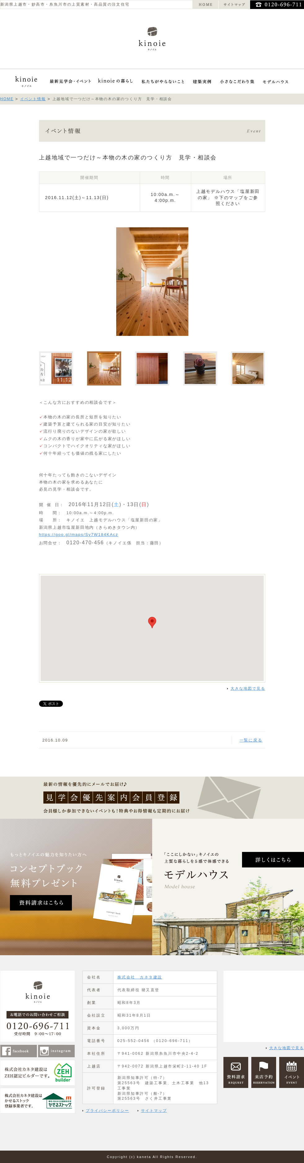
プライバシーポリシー (107, 1110)
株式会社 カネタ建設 (139, 977)
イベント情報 (33, 99)
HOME (7, 99)
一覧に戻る (251, 740)
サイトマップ (154, 1110)
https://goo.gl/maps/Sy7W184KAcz (78, 534)
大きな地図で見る (248, 688)
